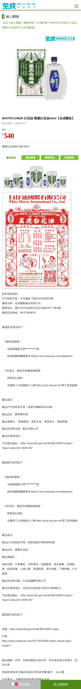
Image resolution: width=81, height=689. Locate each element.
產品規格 (30, 157)
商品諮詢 (69, 157)
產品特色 (11, 157)
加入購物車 (60, 684)
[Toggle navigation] (76, 6)
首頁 (5, 22)
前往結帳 (20, 684)
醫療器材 (29, 22)
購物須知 (50, 157)
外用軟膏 (42, 22)
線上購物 (16, 22)
